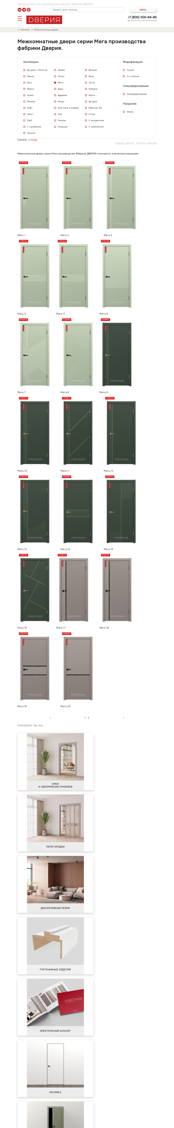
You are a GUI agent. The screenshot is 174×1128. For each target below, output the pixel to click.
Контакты (87, 1111)
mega (32, 139)
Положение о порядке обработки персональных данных (118, 1124)
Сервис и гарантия (63, 1111)
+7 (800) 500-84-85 (142, 17)
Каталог (25, 29)
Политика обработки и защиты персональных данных (50, 1124)
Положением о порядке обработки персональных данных (56, 1070)
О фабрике (40, 1111)
